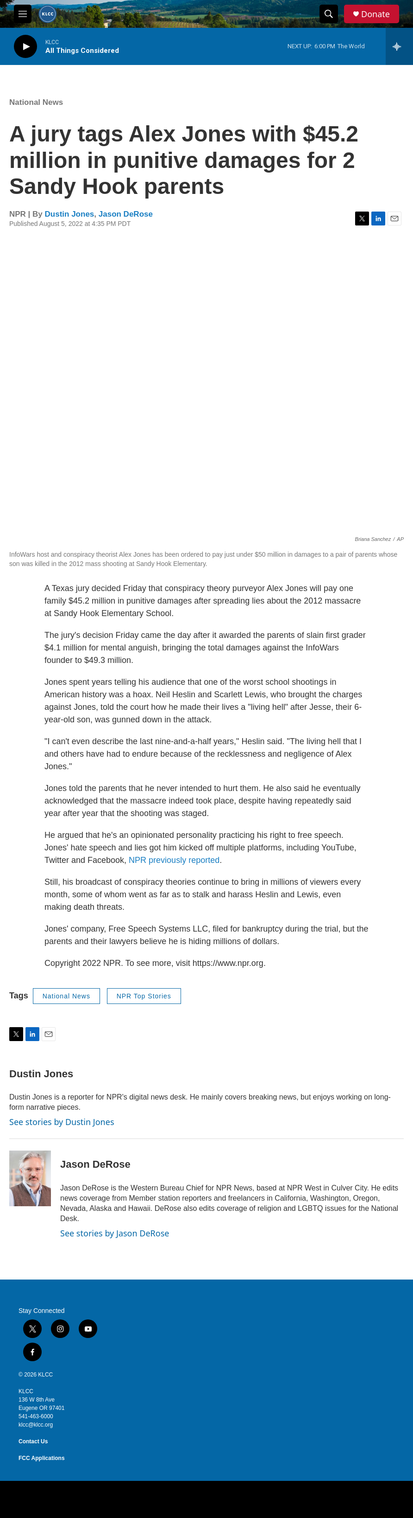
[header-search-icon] (328, 14)
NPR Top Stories (144, 996)
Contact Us (33, 1441)
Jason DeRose (126, 214)
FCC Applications (42, 1458)
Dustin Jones (69, 214)
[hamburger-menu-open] (22, 14)
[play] (25, 46)
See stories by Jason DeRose (114, 1233)
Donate (375, 14)
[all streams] (399, 46)
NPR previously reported (174, 860)
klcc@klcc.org (36, 1425)
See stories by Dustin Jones (61, 1121)
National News (36, 102)
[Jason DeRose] (30, 1178)
